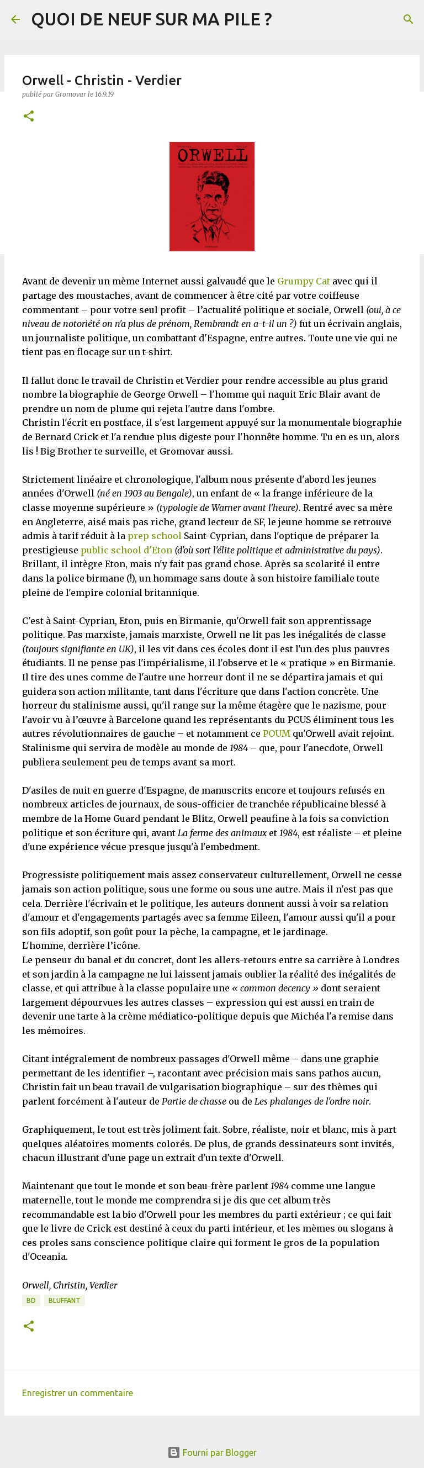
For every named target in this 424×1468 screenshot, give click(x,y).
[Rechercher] (408, 19)
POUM (276, 733)
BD (31, 1300)
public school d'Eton (126, 550)
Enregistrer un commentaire (77, 1393)
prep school (155, 535)
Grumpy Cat (303, 281)
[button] (28, 116)
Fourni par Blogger (212, 1453)
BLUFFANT (65, 1300)
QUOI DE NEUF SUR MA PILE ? (151, 19)
